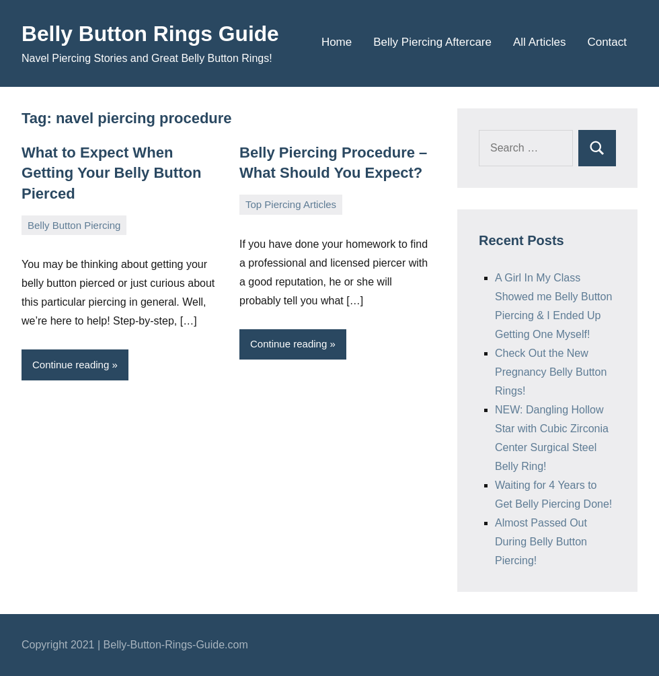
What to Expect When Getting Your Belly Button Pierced (111, 173)
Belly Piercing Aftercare (432, 42)
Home (336, 42)
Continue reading (70, 364)
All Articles (539, 42)
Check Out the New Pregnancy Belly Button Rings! (551, 372)
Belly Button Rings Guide (151, 34)
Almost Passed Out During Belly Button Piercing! (541, 541)
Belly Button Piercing (74, 224)
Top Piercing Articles (290, 204)
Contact (607, 42)
